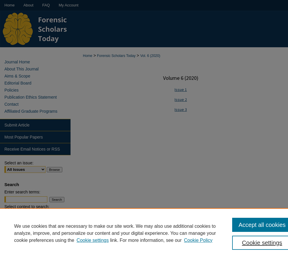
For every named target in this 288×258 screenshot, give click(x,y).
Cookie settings (93, 240)
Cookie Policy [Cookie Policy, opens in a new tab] (198, 240)
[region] (144, 233)
